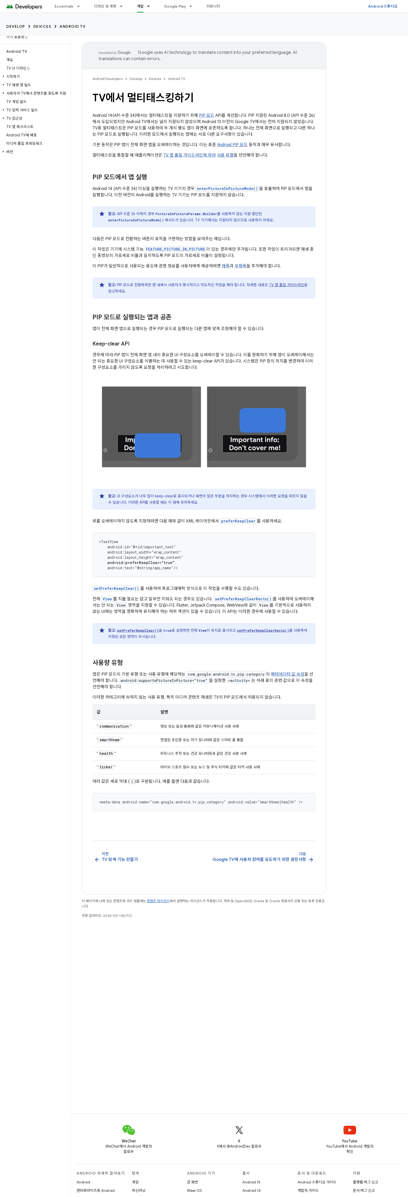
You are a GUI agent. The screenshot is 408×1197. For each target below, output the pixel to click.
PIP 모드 (206, 115)
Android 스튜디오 (383, 6)
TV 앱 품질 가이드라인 (286, 285)
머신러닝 (138, 1190)
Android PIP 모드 (232, 144)
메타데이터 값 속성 (287, 674)
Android (83, 1182)
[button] (34, 76)
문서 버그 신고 (364, 1190)
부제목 (240, 266)
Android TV (72, 26)
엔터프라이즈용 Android (96, 1190)
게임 (135, 1182)
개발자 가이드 (308, 1190)
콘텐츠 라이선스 (158, 901)
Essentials (64, 6)
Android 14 (251, 1190)
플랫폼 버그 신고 (365, 1182)
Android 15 (251, 1182)
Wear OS (194, 1190)
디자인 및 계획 (105, 6)
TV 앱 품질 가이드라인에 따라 (189, 155)
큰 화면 (192, 1182)
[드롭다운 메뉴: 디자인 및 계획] (123, 6)
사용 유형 (225, 155)
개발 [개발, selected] (140, 6)
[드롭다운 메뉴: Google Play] (193, 6)
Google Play (175, 6)
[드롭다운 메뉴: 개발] (151, 6)
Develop (15, 26)
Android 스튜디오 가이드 (317, 1182)
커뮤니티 (213, 6)
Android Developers (107, 79)
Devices (42, 26)
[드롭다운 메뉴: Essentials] (81, 6)
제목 (226, 266)
